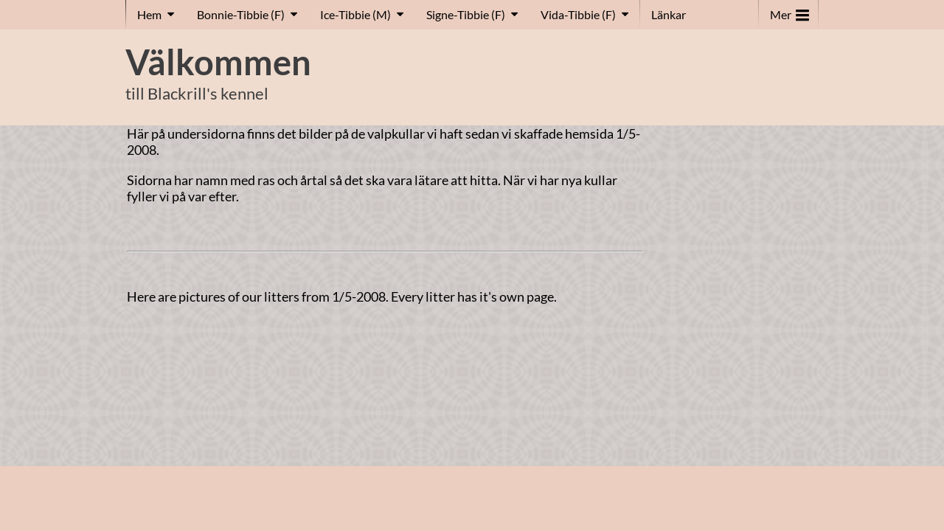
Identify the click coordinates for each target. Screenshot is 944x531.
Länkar (668, 14)
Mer (789, 11)
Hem (149, 14)
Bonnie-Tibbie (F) (241, 14)
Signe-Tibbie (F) (465, 14)
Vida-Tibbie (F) (578, 14)
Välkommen (218, 62)
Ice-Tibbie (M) (355, 14)
